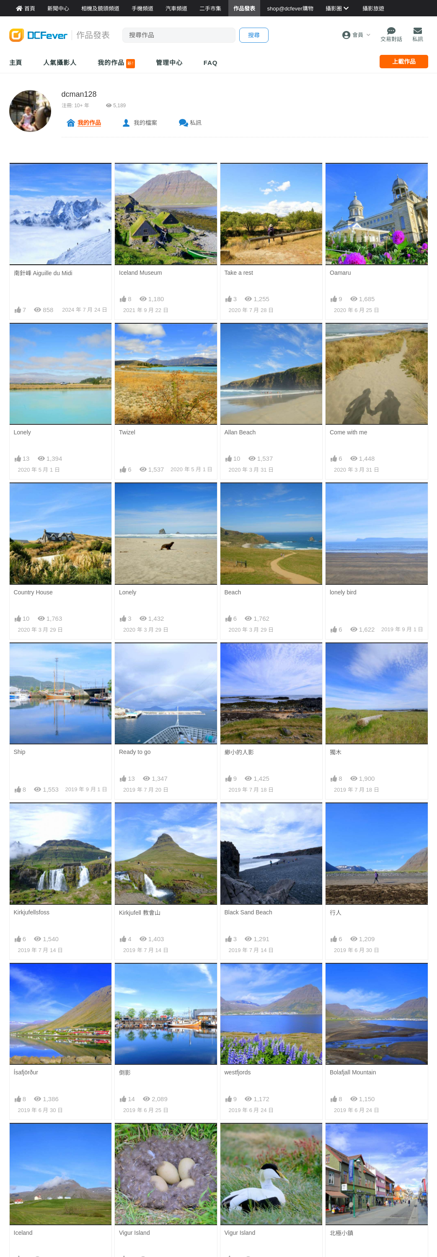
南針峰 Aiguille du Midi (43, 273)
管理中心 (169, 62)
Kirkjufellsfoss (32, 912)
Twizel (127, 432)
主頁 (16, 62)
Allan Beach (240, 432)
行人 (335, 912)
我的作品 (116, 63)
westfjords (238, 1072)
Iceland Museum (140, 272)
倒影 (125, 1072)
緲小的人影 (239, 752)
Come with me (348, 432)
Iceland (23, 1232)
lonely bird (343, 592)
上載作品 (404, 61)
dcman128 (79, 94)
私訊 (196, 122)
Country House (33, 592)
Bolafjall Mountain (353, 1072)
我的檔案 (145, 122)
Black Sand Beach (248, 912)
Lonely (22, 432)
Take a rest (239, 272)
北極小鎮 (341, 1233)
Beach (233, 592)
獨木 (335, 752)
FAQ (211, 62)
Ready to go (135, 752)
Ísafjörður (26, 1072)
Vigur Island (134, 1232)
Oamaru (340, 272)
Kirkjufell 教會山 (139, 912)
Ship (20, 752)
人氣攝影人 (60, 62)
